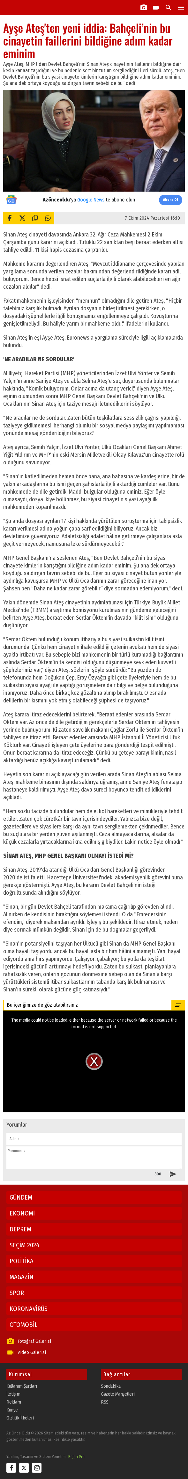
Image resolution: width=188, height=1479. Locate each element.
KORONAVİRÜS (29, 1309)
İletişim (13, 1394)
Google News (90, 200)
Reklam (13, 1402)
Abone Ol (170, 200)
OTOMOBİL (23, 1324)
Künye (12, 1410)
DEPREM (20, 1229)
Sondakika (111, 1386)
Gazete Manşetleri (118, 1394)
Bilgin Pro (76, 1456)
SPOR (17, 1293)
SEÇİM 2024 (24, 1245)
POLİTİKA (22, 1261)
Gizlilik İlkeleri (20, 1418)
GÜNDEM (21, 1197)
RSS (105, 1402)
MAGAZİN (22, 1277)
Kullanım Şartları (21, 1386)
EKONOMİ (22, 1213)
